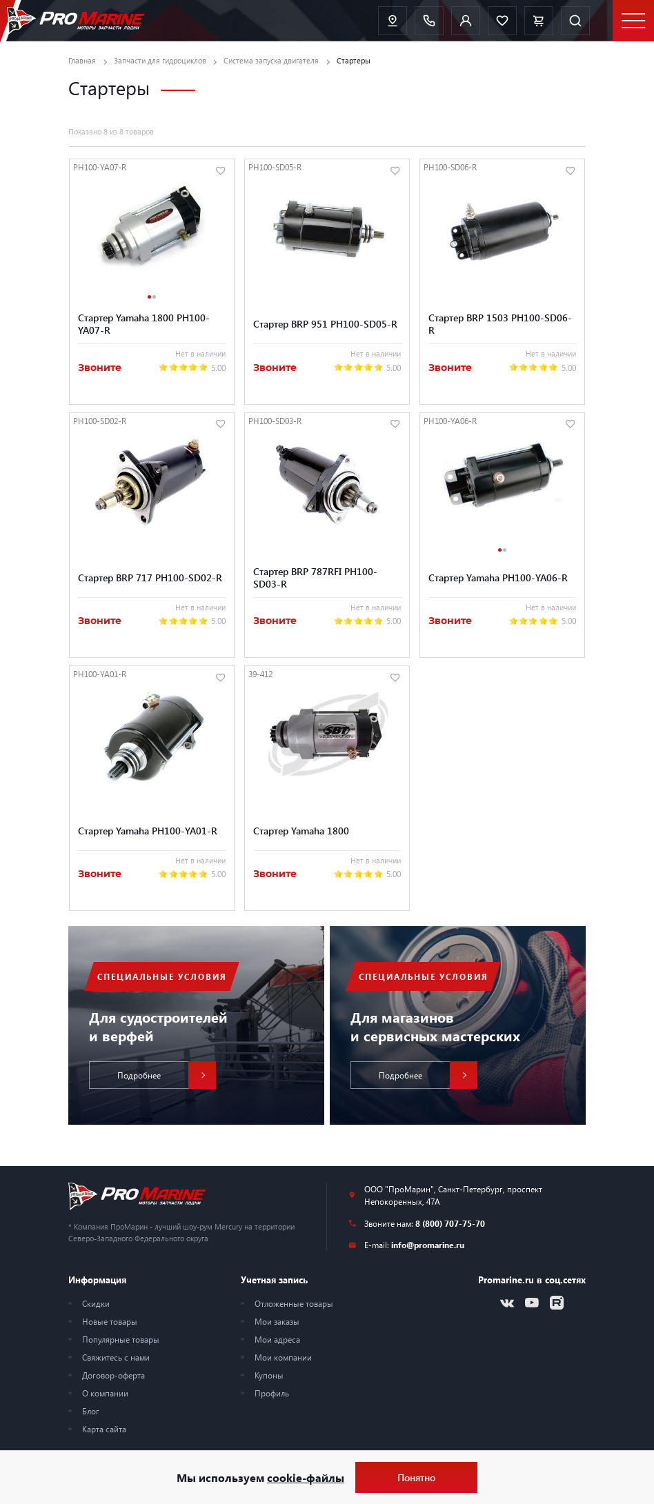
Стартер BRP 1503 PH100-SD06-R (500, 323)
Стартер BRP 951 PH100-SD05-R (325, 323)
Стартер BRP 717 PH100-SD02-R (150, 577)
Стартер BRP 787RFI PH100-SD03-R (315, 577)
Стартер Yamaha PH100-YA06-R (498, 577)
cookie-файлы (305, 1477)
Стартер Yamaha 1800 (301, 830)
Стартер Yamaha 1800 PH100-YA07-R (144, 323)
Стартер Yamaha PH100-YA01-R (147, 830)
